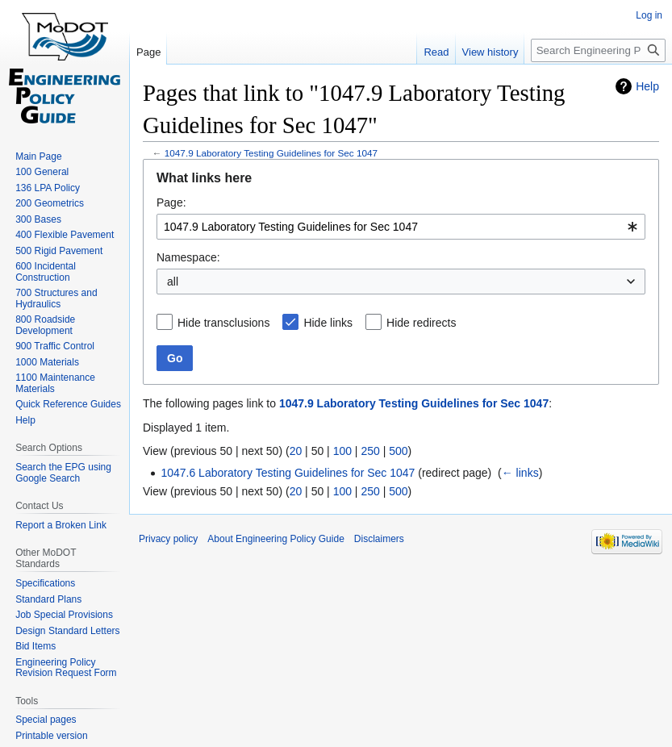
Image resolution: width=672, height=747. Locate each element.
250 (370, 450)
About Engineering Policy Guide (275, 539)
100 (342, 450)
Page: (171, 202)
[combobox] (401, 227)
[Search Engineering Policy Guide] (598, 50)
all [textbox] (172, 281)
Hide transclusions (223, 322)
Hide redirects (421, 322)
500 (398, 450)
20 (296, 450)
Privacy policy (168, 539)
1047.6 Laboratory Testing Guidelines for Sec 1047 (288, 472)
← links (520, 472)
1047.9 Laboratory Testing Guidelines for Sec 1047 (271, 153)
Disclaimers (379, 539)
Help (647, 86)
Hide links (328, 322)
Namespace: (188, 257)
